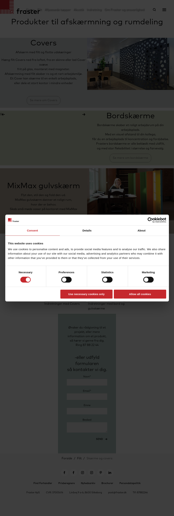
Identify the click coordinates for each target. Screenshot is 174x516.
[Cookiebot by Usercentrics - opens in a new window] (150, 220)
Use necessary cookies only (86, 294)
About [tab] (142, 230)
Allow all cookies (140, 294)
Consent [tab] (32, 230)
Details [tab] (87, 230)
